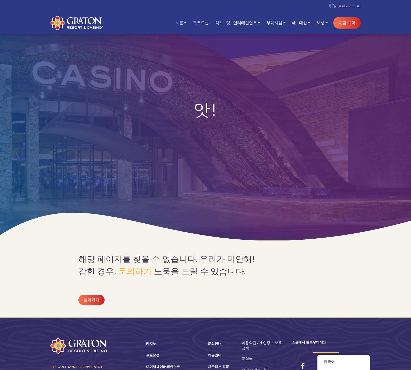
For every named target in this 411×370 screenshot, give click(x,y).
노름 (179, 22)
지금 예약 (347, 22)
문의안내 (214, 344)
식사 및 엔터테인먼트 (236, 22)
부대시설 (274, 22)
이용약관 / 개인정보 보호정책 (262, 345)
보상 (321, 22)
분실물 (247, 358)
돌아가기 (91, 299)
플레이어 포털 (349, 6)
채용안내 (214, 355)
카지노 (151, 344)
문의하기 (135, 271)
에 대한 (299, 22)
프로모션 (201, 22)
